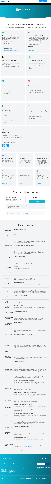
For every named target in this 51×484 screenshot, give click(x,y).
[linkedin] (47, 458)
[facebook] (42, 458)
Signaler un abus (11, 470)
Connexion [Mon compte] (48, 1)
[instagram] (49, 458)
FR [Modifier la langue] (3, 478)
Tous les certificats (3, 469)
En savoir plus (30, 50)
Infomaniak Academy (21, 468)
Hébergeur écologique (30, 463)
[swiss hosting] (48, 479)
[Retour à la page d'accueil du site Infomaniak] (3, 1)
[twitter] (45, 458)
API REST (10, 468)
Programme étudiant (4, 471)
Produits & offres (3, 470)
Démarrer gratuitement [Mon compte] (42, 1)
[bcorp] (37, 479)
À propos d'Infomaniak (4, 463)
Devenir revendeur (20, 463)
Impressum (2, 472)
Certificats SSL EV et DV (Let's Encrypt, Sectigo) (10, 50)
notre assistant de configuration (21, 388)
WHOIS (10, 469)
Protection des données (21, 478)
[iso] (44, 479)
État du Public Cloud (12, 471)
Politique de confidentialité (29, 478)
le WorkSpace (30, 446)
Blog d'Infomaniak (3, 468)
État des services (12, 472)
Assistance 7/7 (11, 463)
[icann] (39, 479)
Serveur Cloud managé (33, 450)
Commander (37, 201)
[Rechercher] (37, 1)
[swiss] (42, 479)
